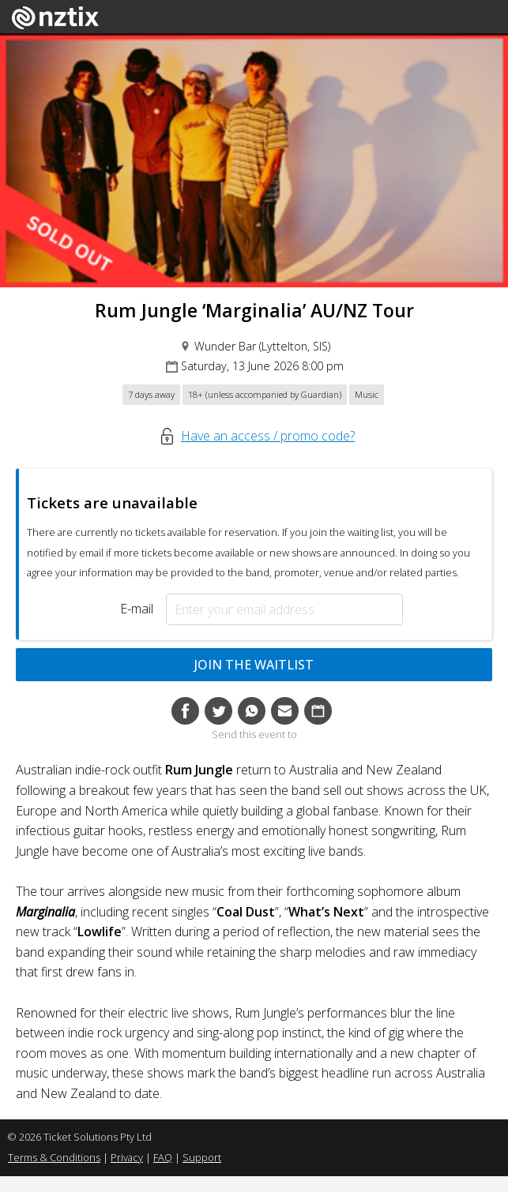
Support (202, 1157)
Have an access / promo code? (268, 435)
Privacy (127, 1157)
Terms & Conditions (54, 1157)
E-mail (136, 608)
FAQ (162, 1157)
